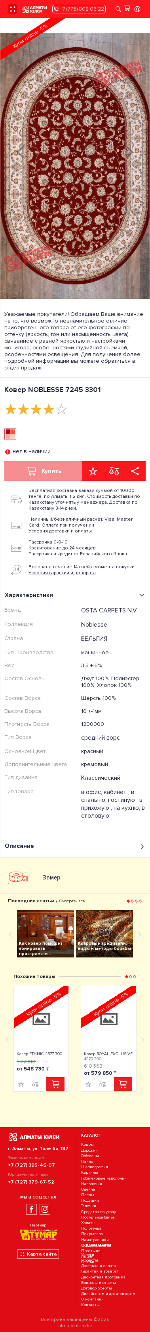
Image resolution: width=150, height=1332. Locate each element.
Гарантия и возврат (100, 1271)
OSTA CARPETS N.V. (109, 610)
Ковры (87, 1144)
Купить (43, 471)
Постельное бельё (97, 1217)
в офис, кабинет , (106, 792)
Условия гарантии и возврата (62, 573)
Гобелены (90, 1155)
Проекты (89, 1260)
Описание (75, 846)
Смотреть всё (72, 900)
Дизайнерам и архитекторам (108, 1293)
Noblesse (94, 625)
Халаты (88, 1222)
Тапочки (88, 1206)
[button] (128, 900)
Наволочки (91, 1183)
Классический (100, 778)
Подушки (90, 1200)
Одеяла (88, 1189)
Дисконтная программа (103, 1277)
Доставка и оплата (98, 1265)
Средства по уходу (98, 1211)
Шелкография (94, 1166)
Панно (87, 1161)
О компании (92, 1299)
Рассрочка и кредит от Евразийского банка (77, 554)
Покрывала (92, 1234)
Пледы (87, 1194)
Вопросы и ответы (98, 1282)
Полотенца (91, 1228)
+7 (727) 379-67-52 (31, 1182)
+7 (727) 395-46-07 (31, 1165)
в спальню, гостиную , (110, 796)
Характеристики (76, 595)
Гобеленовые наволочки (104, 1178)
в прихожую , (111, 804)
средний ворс (100, 738)
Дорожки (89, 1150)
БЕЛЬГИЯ (94, 639)
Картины (89, 1172)
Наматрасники (95, 1239)
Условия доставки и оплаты (60, 531)
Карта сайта (38, 1254)
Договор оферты (96, 1288)
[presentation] (20, 151)
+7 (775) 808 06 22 (79, 9)
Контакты (90, 1305)
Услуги (87, 1254)
